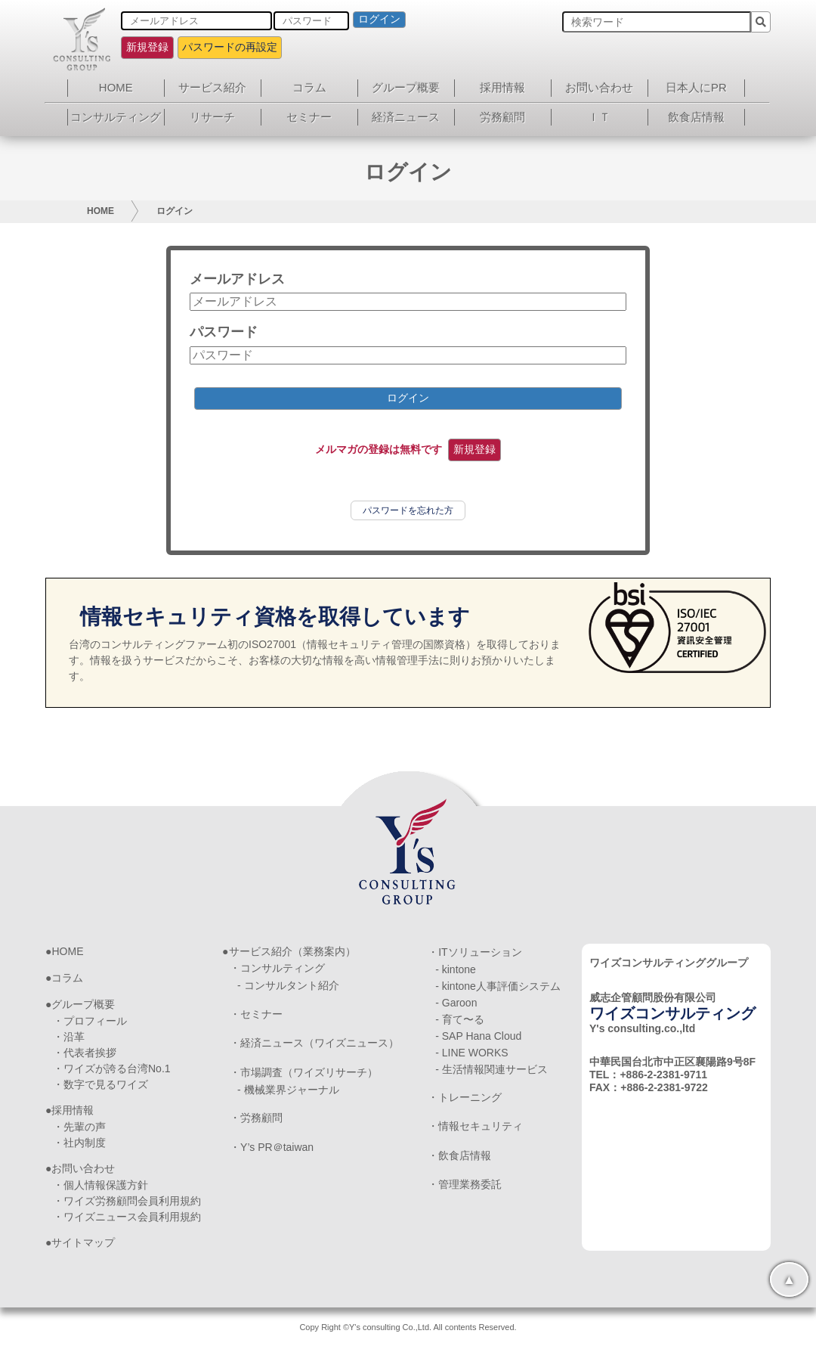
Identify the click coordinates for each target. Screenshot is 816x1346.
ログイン (379, 19)
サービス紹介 (212, 87)
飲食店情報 (696, 116)
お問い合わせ (599, 87)
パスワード (224, 332)
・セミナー (256, 1014)
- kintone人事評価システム (498, 986)
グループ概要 (406, 87)
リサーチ (212, 116)
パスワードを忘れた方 (408, 510)
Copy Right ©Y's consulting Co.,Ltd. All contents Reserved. (407, 1327)
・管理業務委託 (465, 1184)
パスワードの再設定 (229, 47)
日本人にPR (696, 87)
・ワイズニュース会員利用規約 (127, 1217)
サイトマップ (83, 1242)
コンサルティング (115, 116)
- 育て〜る (459, 1019)
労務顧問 (502, 116)
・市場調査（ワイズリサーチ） (304, 1072)
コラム (309, 87)
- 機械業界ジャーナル (288, 1090)
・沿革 (69, 1037)
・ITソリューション (474, 952)
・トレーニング (465, 1097)
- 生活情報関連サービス (491, 1069)
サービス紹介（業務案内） (292, 951)
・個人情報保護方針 (100, 1185)
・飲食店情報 (459, 1155)
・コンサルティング (277, 968)
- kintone (455, 969)
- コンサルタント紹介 (288, 985)
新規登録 (147, 47)
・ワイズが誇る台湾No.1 (112, 1068)
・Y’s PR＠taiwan (272, 1147)
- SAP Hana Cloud (478, 1036)
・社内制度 (79, 1143)
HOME (116, 87)
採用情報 (502, 87)
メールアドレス (237, 279)
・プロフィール (90, 1021)
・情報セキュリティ (475, 1126)
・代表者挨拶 (84, 1053)
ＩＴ (599, 116)
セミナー (309, 116)
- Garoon (456, 1003)
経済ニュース (406, 116)
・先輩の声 (79, 1127)
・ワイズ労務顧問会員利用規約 (127, 1201)
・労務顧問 (256, 1118)
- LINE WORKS (471, 1053)
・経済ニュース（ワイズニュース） (314, 1043)
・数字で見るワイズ (100, 1084)
